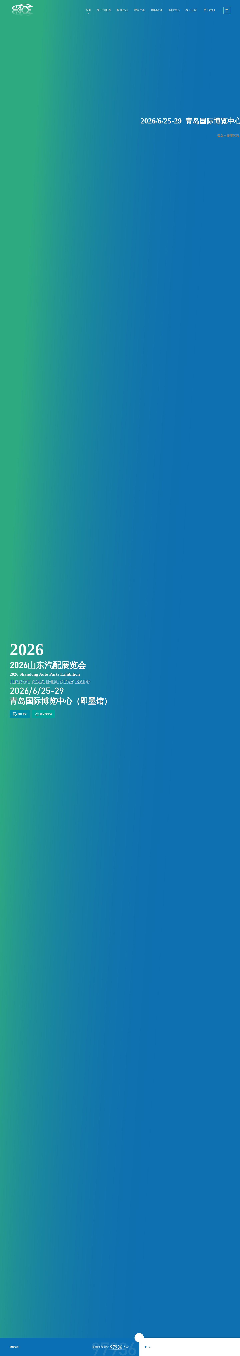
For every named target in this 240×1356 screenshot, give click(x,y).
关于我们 (209, 10)
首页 (88, 10)
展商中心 (122, 10)
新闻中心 (174, 10)
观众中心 (139, 10)
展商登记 (20, 714)
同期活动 (156, 10)
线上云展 (191, 10)
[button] (145, 1347)
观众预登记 (43, 714)
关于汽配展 (104, 10)
